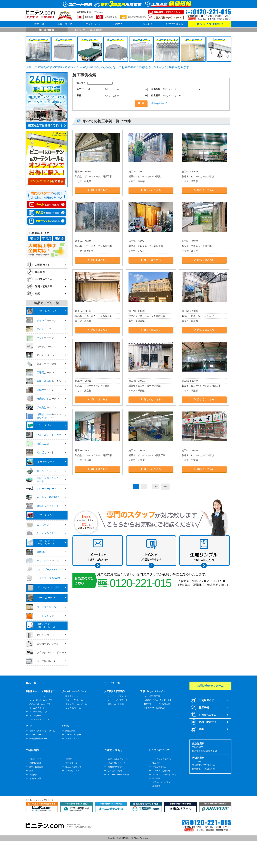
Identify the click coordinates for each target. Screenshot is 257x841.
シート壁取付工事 (152, 696)
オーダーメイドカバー (118, 696)
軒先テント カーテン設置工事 (157, 704)
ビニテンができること (162, 759)
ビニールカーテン (37, 696)
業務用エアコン (72, 738)
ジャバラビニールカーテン (41, 700)
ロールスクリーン (37, 708)
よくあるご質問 (115, 770)
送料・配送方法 (43, 286)
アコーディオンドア (38, 712)
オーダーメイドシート (118, 700)
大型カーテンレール (74, 700)
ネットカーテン (36, 715)
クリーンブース (36, 734)
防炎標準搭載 (111, 17)
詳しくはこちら (99, 190)
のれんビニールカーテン (40, 704)
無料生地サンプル (116, 767)
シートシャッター (73, 734)
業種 (79, 95)
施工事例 (147, 23)
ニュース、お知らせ (161, 770)
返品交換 (33, 774)
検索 (142, 103)
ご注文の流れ (35, 763)
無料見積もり (71, 763)
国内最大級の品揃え (137, 17)
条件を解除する (159, 103)
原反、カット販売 (116, 704)
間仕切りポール (72, 696)
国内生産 (89, 17)
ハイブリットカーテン (39, 719)
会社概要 (156, 778)
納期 (37, 293)
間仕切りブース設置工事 (155, 708)
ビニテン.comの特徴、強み (164, 774)
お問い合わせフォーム (118, 759)
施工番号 (81, 83)
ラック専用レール (73, 708)
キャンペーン (93, 23)
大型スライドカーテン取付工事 (158, 700)
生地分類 (155, 89)
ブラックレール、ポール (76, 704)
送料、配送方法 (36, 767)
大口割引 (69, 759)
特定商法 (156, 786)
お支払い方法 (35, 778)
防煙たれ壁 (70, 731)
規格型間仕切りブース (39, 738)
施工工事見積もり (73, 767)
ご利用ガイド (120, 23)
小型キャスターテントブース (42, 731)
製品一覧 (39, 23)
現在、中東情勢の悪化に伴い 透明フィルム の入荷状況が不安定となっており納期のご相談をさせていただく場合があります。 (109, 67)
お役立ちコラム (174, 23)
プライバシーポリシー (162, 782)
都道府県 (155, 95)
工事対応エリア (72, 770)
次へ (165, 486)
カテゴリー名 (83, 89)
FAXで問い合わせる (117, 763)
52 (156, 486)
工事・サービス (66, 23)
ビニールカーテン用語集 (119, 774)
